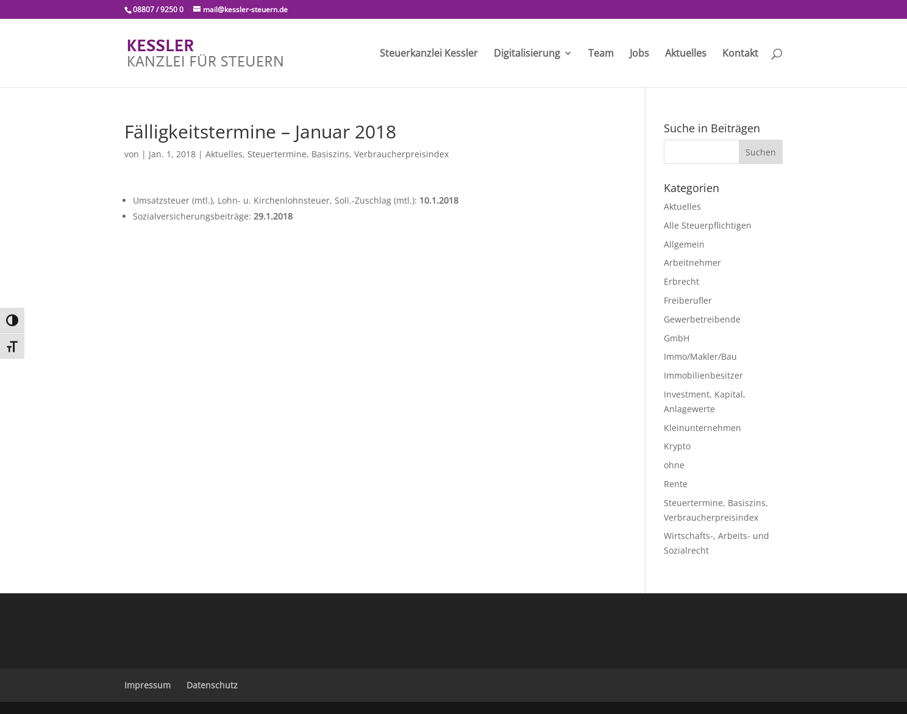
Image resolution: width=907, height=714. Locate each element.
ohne (674, 465)
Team (601, 54)
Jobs (639, 54)
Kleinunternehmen (702, 428)
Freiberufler (688, 300)
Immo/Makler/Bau (700, 356)
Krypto (677, 446)
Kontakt (740, 54)
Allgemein (684, 244)
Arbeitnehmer (692, 262)
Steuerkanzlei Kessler (429, 54)
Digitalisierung (527, 54)
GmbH (676, 338)
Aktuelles (685, 54)
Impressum (147, 685)
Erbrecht (681, 281)
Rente (676, 484)
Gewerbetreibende (702, 319)
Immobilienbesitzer (703, 375)
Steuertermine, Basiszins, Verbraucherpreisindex (348, 154)
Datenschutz (212, 685)
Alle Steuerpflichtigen (708, 225)
